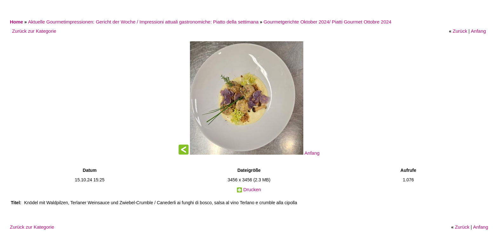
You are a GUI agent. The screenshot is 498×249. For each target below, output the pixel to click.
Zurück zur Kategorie (34, 31)
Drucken (252, 189)
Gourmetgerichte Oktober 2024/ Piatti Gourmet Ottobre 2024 (328, 21)
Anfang (478, 31)
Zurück (460, 31)
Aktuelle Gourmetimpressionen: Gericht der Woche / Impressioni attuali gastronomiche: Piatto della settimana (143, 21)
